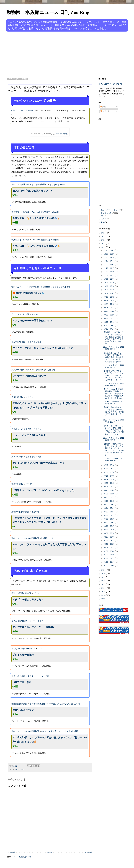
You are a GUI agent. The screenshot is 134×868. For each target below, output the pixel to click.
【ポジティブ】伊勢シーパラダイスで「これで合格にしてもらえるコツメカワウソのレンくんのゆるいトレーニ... (113, 375)
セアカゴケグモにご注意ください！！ (32, 190)
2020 (103, 574)
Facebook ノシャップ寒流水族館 (56, 287)
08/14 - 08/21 (109, 318)
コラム (103, 219)
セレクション (20, 769)
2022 (103, 247)
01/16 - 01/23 (109, 558)
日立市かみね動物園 (20, 314)
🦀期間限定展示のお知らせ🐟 (28, 293)
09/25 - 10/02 (109, 297)
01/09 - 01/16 (109, 562)
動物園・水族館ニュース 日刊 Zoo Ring (47, 12)
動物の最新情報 (34, 342)
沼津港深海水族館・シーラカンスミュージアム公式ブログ (55, 704)
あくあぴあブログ (57, 184)
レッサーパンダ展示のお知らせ (29, 375)
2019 (103, 577)
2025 (103, 236)
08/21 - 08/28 (109, 315)
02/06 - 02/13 (109, 548)
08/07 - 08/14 (109, 322)
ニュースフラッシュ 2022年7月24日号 (113, 459)
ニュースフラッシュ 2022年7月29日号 (113, 366)
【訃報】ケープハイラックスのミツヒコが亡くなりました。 (44, 490)
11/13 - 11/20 (109, 272)
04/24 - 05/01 (109, 508)
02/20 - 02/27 (109, 540)
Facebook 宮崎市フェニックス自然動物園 (59, 731)
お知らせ (35, 314)
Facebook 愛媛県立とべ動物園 (45, 212)
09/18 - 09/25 (109, 300)
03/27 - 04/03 (109, 522)
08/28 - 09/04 (109, 311)
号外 (103, 222)
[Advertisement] (55, 54)
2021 (103, 570)
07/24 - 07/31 (109, 329)
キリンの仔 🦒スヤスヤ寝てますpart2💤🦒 (36, 246)
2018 (103, 581)
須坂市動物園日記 (33, 456)
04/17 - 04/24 (109, 512)
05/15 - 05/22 (109, 497)
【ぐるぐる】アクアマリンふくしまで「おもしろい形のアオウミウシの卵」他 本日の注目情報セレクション (113, 430)
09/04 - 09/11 (109, 308)
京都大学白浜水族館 (20, 512)
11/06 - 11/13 (109, 275)
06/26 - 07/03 (109, 476)
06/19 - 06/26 (109, 479)
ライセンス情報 (61, 134)
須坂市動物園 (17, 456)
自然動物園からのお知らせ (43, 369)
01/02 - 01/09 (109, 565)
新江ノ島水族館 (18, 676)
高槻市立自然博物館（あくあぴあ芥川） (29, 184)
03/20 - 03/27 (109, 526)
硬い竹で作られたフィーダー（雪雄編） (33, 627)
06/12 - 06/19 (109, 483)
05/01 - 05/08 (109, 505)
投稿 (103, 107)
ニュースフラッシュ (109, 210)
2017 (103, 584)
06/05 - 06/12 (109, 487)
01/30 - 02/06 (109, 551)
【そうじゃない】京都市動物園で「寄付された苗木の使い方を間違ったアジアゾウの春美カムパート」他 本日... (113, 393)
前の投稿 (88, 852)
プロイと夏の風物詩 (23, 654)
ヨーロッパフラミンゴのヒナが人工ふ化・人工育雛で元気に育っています (49, 546)
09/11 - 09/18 (109, 304)
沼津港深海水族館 (19, 704)
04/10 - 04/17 (109, 515)
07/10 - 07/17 (109, 469)
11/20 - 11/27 (109, 268)
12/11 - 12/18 (109, 257)
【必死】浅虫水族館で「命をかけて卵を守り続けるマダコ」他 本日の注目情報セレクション (113, 411)
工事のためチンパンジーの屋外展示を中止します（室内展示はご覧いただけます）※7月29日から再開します (49, 405)
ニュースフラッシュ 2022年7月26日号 (113, 421)
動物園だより (47, 538)
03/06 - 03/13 (109, 533)
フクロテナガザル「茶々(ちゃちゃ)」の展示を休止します (42, 348)
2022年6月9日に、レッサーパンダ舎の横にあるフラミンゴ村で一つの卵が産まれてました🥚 (49, 739)
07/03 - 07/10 (109, 472)
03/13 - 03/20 (109, 530)
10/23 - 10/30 (109, 282)
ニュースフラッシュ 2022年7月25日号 (113, 439)
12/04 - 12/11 (109, 261)
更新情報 (35, 512)
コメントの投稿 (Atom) (21, 857)
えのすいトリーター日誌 (38, 676)
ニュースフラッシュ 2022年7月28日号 (113, 384)
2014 (103, 595)
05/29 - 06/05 (109, 490)
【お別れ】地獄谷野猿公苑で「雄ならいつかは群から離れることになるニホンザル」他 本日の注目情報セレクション (113, 449)
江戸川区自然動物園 (20, 369)
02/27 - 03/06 (109, 537)
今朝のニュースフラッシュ (23, 110)
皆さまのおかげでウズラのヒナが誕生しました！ (38, 462)
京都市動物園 (17, 484)
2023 (103, 244)
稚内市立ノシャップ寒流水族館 (25, 287)
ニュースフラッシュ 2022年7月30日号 (113, 348)
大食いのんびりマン (23, 710)
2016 (103, 588)
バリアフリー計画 (21, 682)
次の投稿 (11, 852)
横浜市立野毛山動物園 (21, 593)
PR (102, 216)
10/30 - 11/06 (109, 279)
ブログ (29, 484)
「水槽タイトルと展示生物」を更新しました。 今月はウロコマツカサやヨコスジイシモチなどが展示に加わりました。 (49, 520)
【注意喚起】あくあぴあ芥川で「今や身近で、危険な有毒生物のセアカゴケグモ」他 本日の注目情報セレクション (113, 357)
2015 (103, 591)
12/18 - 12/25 (109, 254)
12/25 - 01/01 (109, 250)
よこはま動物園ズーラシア (23, 621)
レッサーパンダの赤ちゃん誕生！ (30, 435)
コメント (105, 111)
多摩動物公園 (17, 397)
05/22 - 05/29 (109, 494)
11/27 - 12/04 (109, 265)
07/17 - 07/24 (109, 465)
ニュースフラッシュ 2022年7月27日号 (113, 402)
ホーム (50, 852)
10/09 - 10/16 (109, 290)
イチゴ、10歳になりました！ (27, 599)
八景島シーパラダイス (21, 429)
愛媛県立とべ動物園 (20, 212)
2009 (103, 599)
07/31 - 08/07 (109, 326)
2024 (103, 240)
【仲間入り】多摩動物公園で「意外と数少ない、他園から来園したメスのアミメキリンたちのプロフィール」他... (113, 337)
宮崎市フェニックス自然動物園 (25, 538)
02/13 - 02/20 (109, 544)
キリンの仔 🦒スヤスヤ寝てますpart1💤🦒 (36, 218)
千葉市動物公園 (18, 342)
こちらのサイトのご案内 (110, 84)
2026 (103, 233)
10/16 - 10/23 (109, 286)
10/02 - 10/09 (109, 293)
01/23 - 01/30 (109, 555)
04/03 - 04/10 (109, 519)
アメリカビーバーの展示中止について (32, 320)
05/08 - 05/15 (109, 501)
